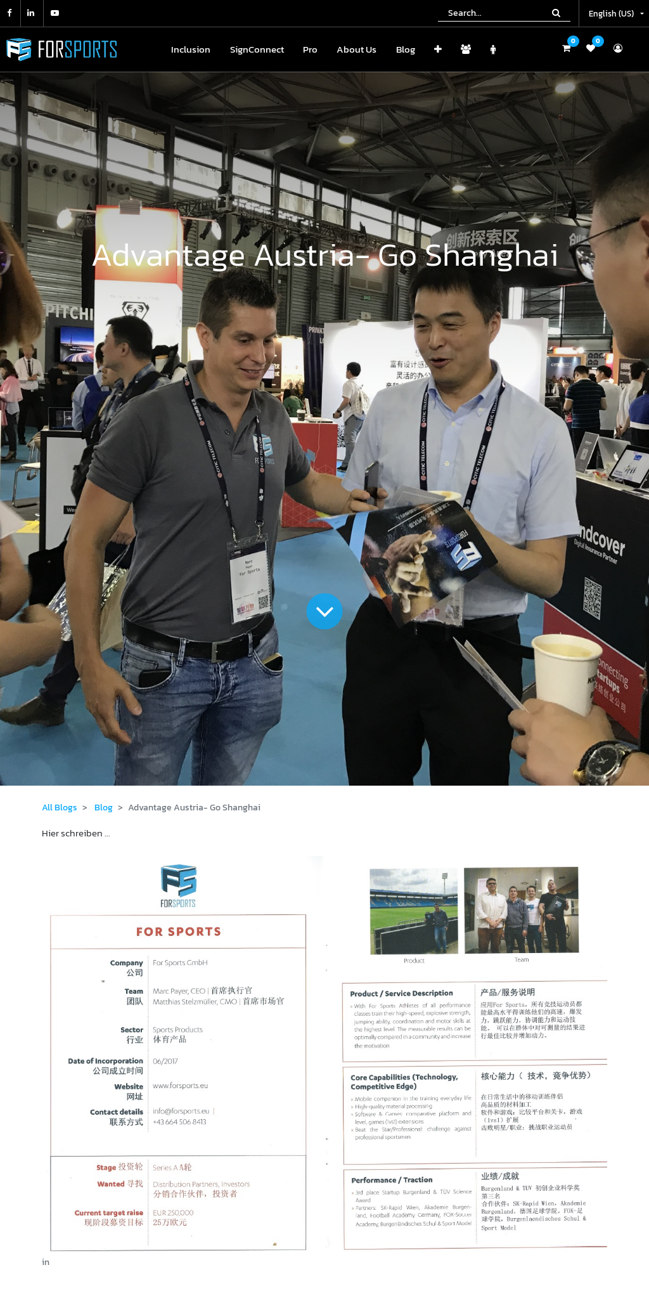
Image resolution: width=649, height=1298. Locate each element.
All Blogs (59, 807)
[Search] (556, 12)
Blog (103, 807)
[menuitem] (190, 49)
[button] (438, 49)
